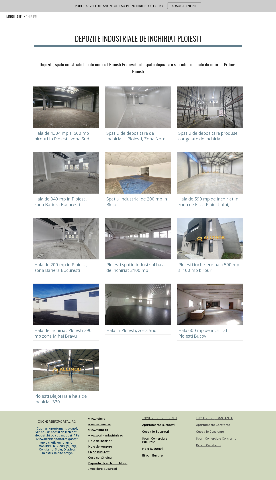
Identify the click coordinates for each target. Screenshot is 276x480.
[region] (138, 6)
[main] (138, 38)
